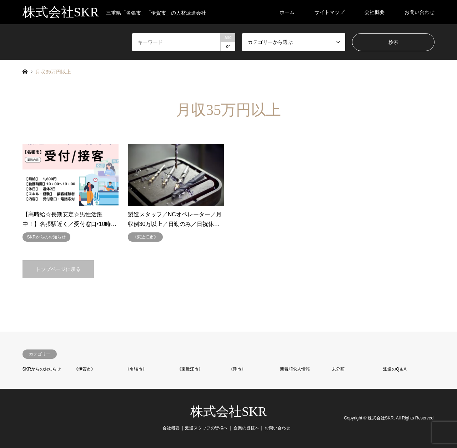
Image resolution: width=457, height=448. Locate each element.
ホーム (287, 12)
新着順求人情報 (295, 369)
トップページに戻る (58, 269)
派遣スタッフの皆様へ (206, 428)
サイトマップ (330, 12)
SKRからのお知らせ (41, 369)
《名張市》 (136, 369)
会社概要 (375, 12)
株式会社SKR (228, 411)
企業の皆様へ (246, 428)
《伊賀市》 (84, 369)
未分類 (338, 369)
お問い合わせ (420, 12)
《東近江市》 (190, 369)
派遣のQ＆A (394, 369)
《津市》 (237, 369)
